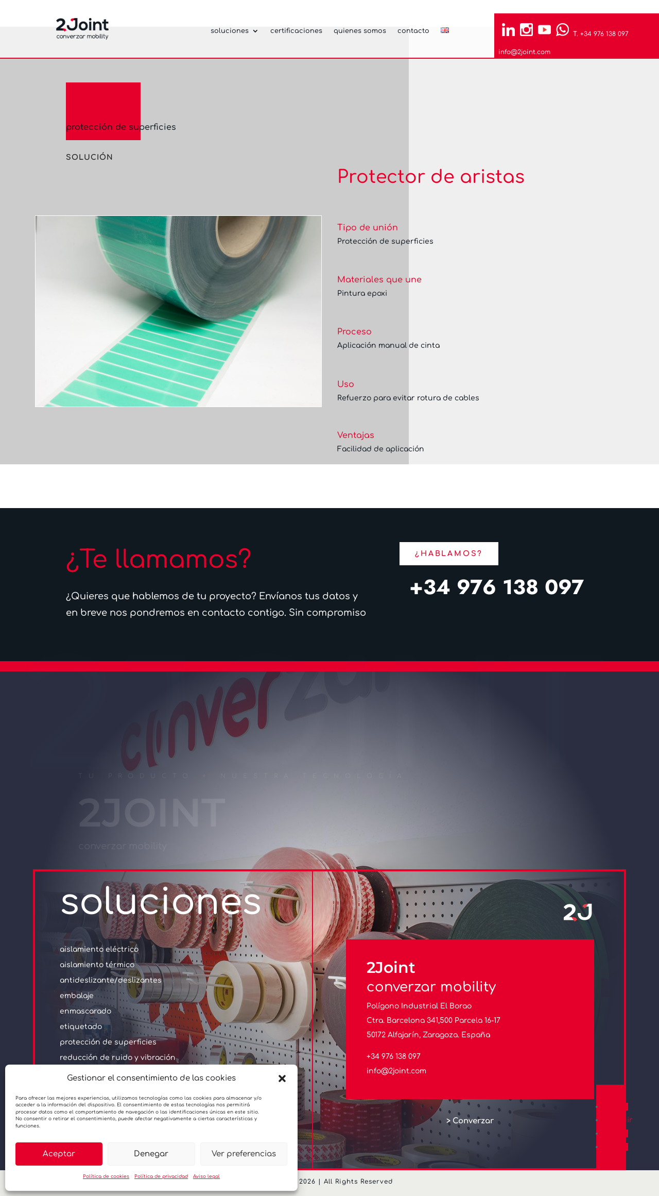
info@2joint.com (524, 52)
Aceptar (59, 1154)
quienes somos (360, 31)
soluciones (230, 31)
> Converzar (470, 1121)
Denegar (151, 1154)
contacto (413, 31)
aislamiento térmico (97, 965)
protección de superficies (121, 127)
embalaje (77, 996)
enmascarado (85, 1011)
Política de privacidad (161, 1176)
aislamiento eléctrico (99, 949)
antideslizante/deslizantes (111, 980)
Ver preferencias (244, 1154)
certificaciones (296, 31)
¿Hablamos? (449, 554)
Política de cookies (106, 1176)
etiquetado (81, 1027)
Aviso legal (206, 1176)
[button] (282, 1078)
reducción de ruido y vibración (118, 1058)
